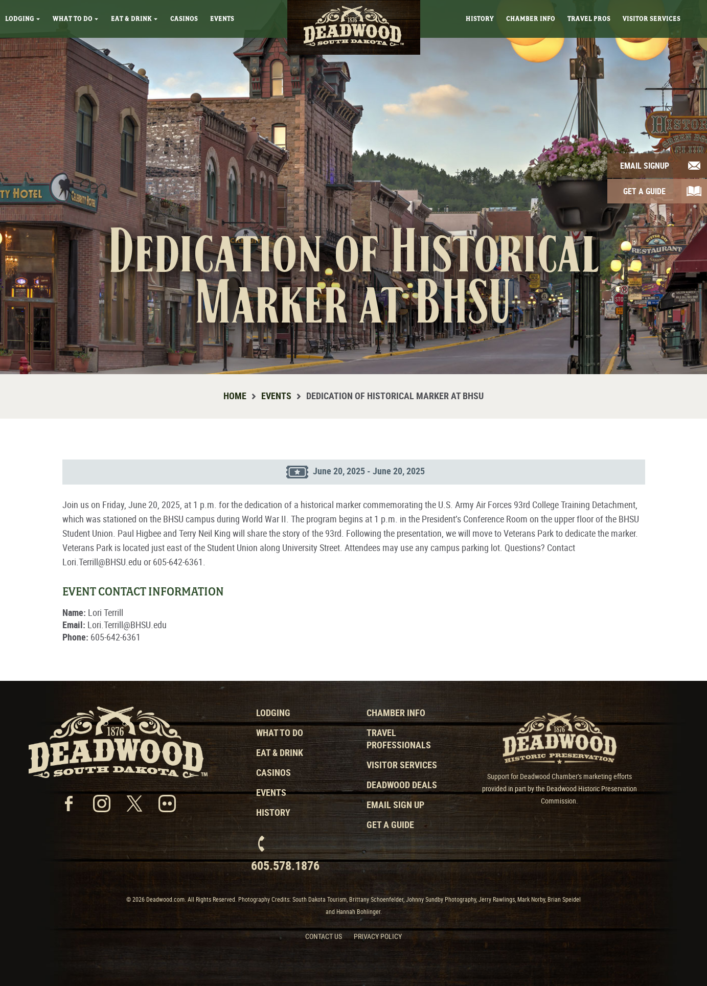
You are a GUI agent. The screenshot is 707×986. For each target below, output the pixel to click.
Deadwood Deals (402, 784)
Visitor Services (651, 19)
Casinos (184, 19)
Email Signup (644, 165)
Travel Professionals (399, 738)
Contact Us (323, 936)
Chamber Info (530, 19)
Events (222, 19)
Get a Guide (390, 824)
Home (234, 395)
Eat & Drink (134, 19)
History (480, 19)
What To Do (76, 19)
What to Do (279, 732)
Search (695, 13)
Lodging (22, 19)
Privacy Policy (378, 936)
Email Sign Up (395, 804)
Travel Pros (588, 19)
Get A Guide (644, 191)
